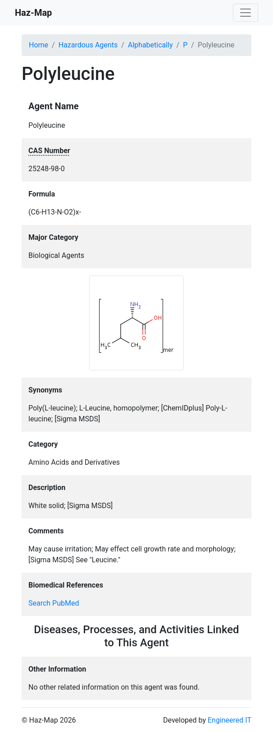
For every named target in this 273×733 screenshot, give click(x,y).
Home (38, 45)
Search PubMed (53, 603)
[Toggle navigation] (245, 13)
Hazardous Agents (88, 45)
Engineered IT (229, 720)
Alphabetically (150, 45)
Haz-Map (33, 12)
